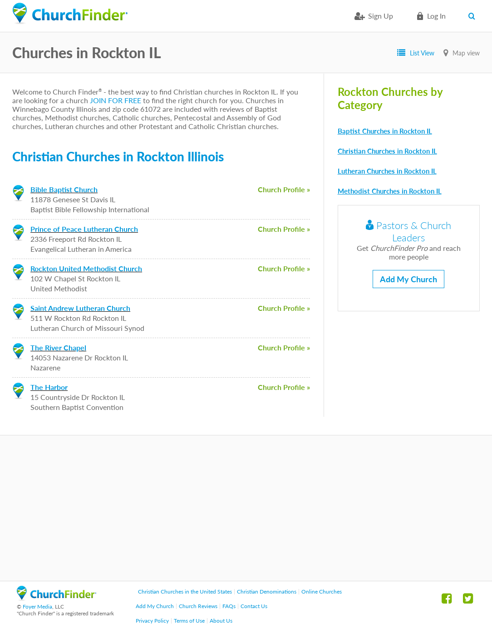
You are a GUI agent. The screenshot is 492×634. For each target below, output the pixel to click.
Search (474, 16)
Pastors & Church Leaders (408, 231)
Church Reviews (198, 606)
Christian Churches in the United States (185, 591)
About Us (221, 620)
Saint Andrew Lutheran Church (80, 308)
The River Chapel (58, 347)
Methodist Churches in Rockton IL (390, 191)
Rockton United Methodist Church (86, 268)
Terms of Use (189, 620)
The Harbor (49, 387)
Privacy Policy (152, 620)
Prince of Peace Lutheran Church (84, 229)
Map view (466, 53)
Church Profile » (284, 189)
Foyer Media (37, 606)
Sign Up (380, 15)
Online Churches (321, 591)
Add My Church (408, 279)
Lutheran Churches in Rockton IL (387, 171)
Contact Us (254, 606)
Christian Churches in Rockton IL (387, 151)
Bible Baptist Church (64, 189)
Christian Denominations (266, 591)
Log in (436, 15)
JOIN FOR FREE (115, 100)
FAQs (229, 606)
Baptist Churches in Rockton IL (385, 131)
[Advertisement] (246, 508)
